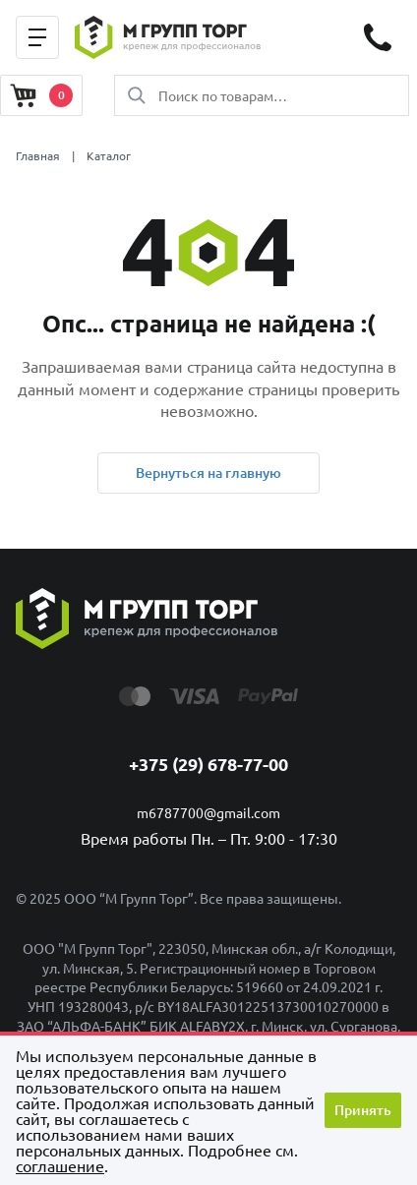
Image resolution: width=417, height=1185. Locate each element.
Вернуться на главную (208, 472)
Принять (362, 1109)
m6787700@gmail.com (208, 812)
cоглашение (60, 1165)
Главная (38, 155)
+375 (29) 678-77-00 (208, 763)
